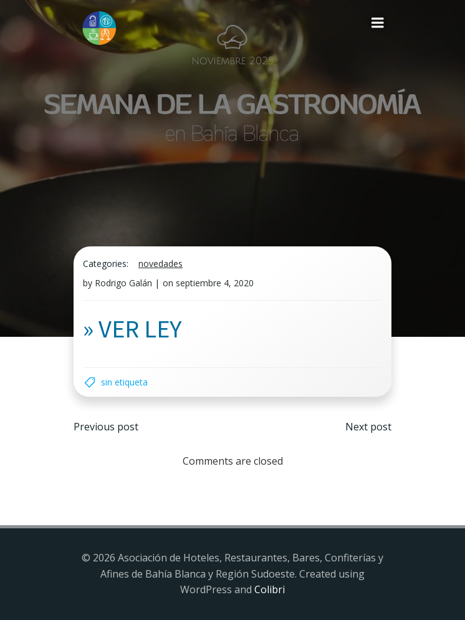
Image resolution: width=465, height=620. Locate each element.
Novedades (160, 263)
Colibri (269, 589)
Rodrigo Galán (123, 283)
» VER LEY (132, 328)
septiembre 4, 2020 (215, 283)
